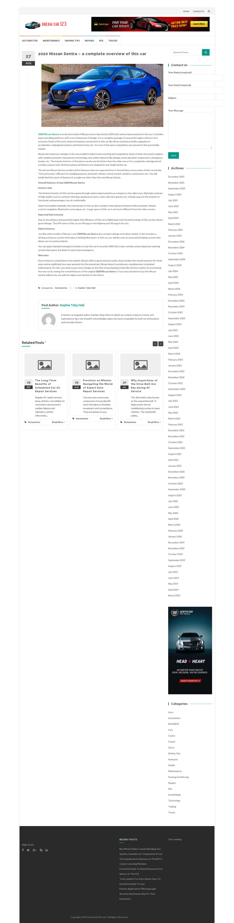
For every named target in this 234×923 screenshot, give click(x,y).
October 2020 (175, 483)
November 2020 (176, 477)
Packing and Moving (178, 777)
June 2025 (173, 206)
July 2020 (173, 501)
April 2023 (173, 347)
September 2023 (176, 318)
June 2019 (173, 577)
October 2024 (175, 253)
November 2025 (176, 182)
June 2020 (173, 507)
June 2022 (173, 406)
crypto (171, 741)
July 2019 (173, 572)
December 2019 (176, 542)
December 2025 (176, 176)
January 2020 (175, 536)
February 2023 (175, 359)
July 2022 (173, 400)
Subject (190, 100)
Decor (171, 747)
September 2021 (176, 448)
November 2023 (176, 306)
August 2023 (175, 324)
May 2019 (173, 583)
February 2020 (175, 530)
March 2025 (174, 224)
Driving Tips (72, 40)
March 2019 (174, 595)
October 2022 (175, 383)
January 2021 (175, 465)
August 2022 (175, 395)
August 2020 (175, 495)
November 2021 (176, 436)
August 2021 (175, 454)
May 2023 (173, 341)
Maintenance (51, 40)
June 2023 (173, 336)
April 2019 (173, 589)
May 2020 (173, 513)
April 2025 (173, 218)
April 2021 (173, 459)
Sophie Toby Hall (86, 288)
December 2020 (176, 471)
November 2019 (176, 548)
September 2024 (176, 259)
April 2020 (173, 518)
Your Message (190, 129)
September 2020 (176, 489)
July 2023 (173, 330)
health (171, 765)
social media (174, 794)
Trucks (112, 40)
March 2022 (174, 418)
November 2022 (176, 377)
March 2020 (174, 524)
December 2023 (176, 300)
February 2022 (175, 424)
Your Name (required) (190, 75)
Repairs (89, 40)
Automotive (30, 40)
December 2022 (176, 371)
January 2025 (175, 235)
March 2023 (174, 353)
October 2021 (175, 442)
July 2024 (173, 271)
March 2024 (174, 288)
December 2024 (176, 241)
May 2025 (173, 212)
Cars (170, 729)
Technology (174, 800)
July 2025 (173, 200)
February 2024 (175, 294)
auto (170, 712)
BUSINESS (173, 723)
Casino (171, 735)
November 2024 (176, 247)
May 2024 (173, 277)
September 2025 (176, 188)
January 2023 (175, 365)
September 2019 (176, 560)
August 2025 (175, 194)
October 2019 (175, 554)
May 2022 (173, 412)
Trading (172, 806)
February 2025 (175, 229)
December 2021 (176, 430)
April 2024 (173, 282)
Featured (172, 759)
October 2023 (175, 312)
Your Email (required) (190, 87)
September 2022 (176, 389)
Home (186, 11)
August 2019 (175, 566)
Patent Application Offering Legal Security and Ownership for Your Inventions (137, 893)
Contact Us (198, 11)
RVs (101, 40)
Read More (58, 422)
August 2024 (175, 265)
